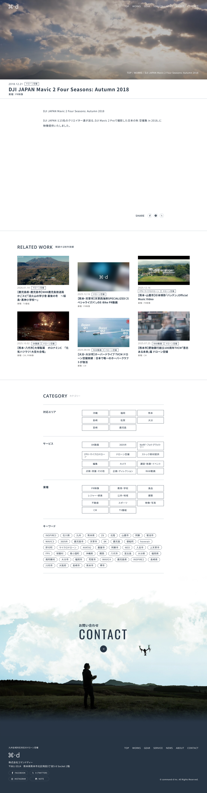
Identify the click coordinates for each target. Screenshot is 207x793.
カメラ (123, 464)
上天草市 (154, 547)
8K (105, 541)
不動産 (95, 503)
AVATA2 (87, 547)
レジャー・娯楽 (95, 495)
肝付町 (49, 547)
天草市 (93, 541)
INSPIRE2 (138, 559)
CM (95, 510)
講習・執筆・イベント (150, 464)
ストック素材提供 (150, 454)
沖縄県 (89, 553)
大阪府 (62, 565)
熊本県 (91, 535)
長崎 (95, 420)
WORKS (138, 72)
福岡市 (78, 559)
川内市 (49, 565)
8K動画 (95, 444)
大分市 (65, 559)
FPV (48, 553)
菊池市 (150, 535)
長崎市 (76, 565)
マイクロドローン (67, 547)
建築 (150, 495)
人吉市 (139, 547)
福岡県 (155, 553)
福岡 (122, 413)
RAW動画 (151, 471)
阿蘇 (137, 535)
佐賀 (122, 420)
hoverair (145, 541)
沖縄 (95, 413)
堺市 (102, 565)
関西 (101, 553)
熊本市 (89, 565)
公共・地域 (123, 495)
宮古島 (127, 553)
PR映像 (95, 488)
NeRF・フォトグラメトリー (150, 446)
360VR (122, 444)
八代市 (114, 553)
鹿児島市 (79, 541)
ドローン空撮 (123, 454)
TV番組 (123, 510)
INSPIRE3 (51, 535)
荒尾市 (92, 559)
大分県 (141, 553)
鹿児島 (122, 427)
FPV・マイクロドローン (94, 455)
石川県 (66, 535)
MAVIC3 (50, 541)
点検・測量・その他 (95, 471)
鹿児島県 (122, 559)
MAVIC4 (106, 559)
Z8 (102, 535)
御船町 (130, 541)
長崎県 (154, 559)
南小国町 (75, 553)
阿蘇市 (114, 547)
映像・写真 (150, 503)
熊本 (150, 413)
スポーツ (122, 503)
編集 (95, 464)
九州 (78, 535)
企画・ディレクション (123, 471)
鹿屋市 (101, 547)
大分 (150, 420)
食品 (150, 488)
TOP (129, 72)
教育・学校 (123, 488)
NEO (127, 547)
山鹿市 (125, 535)
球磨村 (59, 553)
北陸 (112, 535)
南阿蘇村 (50, 559)
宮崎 (95, 427)
